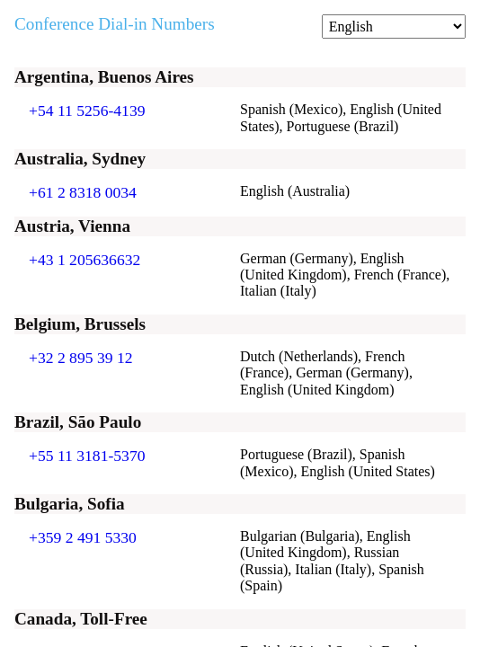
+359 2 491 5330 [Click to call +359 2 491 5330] (83, 537)
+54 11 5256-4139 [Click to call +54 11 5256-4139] (87, 111)
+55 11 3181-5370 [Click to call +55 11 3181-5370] (87, 456)
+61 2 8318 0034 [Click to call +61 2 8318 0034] (83, 192)
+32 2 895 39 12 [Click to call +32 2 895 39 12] (81, 358)
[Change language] (394, 26)
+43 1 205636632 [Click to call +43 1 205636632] (84, 260)
